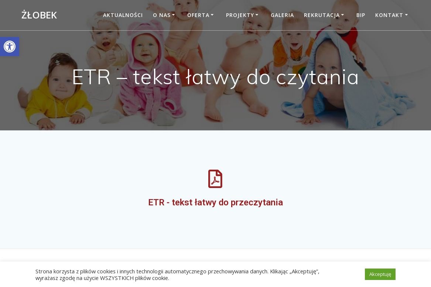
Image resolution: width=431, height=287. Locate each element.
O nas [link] (162, 14)
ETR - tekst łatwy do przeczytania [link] (215, 202)
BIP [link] (360, 14)
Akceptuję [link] (380, 274)
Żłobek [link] (39, 15)
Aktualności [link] (123, 14)
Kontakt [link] (389, 14)
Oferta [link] (198, 14)
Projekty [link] (240, 14)
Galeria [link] (282, 14)
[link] (9, 46)
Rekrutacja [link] (322, 14)
